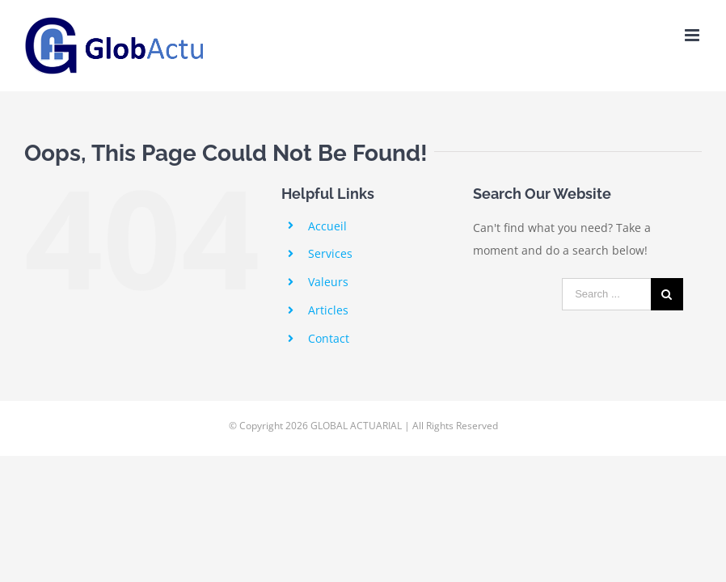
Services (330, 253)
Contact (328, 338)
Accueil (327, 226)
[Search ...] (606, 294)
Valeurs (328, 281)
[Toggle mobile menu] (693, 35)
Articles (328, 310)
